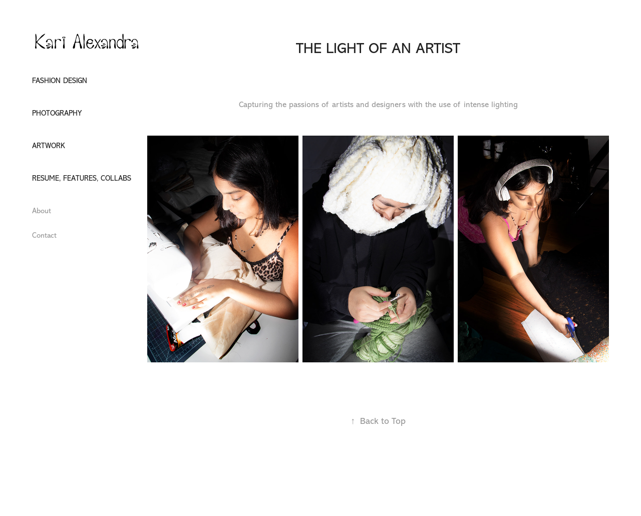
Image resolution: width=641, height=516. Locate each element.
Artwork (48, 146)
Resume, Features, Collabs (81, 178)
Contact (44, 235)
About (41, 211)
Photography (57, 113)
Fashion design (59, 81)
